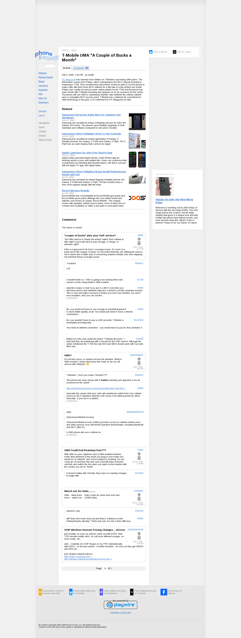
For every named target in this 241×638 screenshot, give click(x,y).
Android (42, 90)
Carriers (43, 85)
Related (67, 109)
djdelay (140, 287)
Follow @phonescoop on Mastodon (115, 592)
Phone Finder (45, 77)
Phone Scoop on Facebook (173, 592)
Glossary (43, 102)
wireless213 (138, 490)
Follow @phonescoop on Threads (145, 592)
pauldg (140, 235)
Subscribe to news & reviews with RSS (53, 592)
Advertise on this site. (120, 612)
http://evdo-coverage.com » (78, 556)
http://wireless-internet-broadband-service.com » (88, 559)
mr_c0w (140, 279)
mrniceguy (139, 510)
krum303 (139, 338)
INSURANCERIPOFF (135, 412)
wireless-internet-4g (135, 529)
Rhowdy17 (139, 263)
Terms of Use (45, 139)
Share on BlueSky (160, 52)
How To (42, 98)
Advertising (44, 123)
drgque (140, 309)
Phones (42, 73)
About (41, 127)
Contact (42, 131)
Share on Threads (184, 52)
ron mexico (139, 473)
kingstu (140, 450)
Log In (41, 115)
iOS (40, 94)
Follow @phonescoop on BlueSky (84, 592)
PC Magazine (69, 79)
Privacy (42, 135)
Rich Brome (138, 320)
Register (42, 111)
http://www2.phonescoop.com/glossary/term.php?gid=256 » (95, 388)
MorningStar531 (136, 355)
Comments (69, 219)
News (41, 81)
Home (65, 50)
